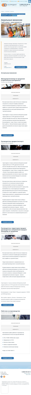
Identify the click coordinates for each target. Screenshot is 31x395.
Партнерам (4, 15)
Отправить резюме (20, 67)
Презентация (4, 14)
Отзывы (9, 15)
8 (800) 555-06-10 (25, 4)
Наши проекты (22, 14)
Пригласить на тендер (22, 1)
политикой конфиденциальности (18, 394)
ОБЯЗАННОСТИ (15, 98)
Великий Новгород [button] (5, 1)
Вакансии (15, 15)
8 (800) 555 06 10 (7, 63)
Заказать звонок (13, 1)
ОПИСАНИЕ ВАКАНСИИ (15, 92)
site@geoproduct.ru (8, 67)
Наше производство (13, 14)
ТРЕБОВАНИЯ (15, 95)
